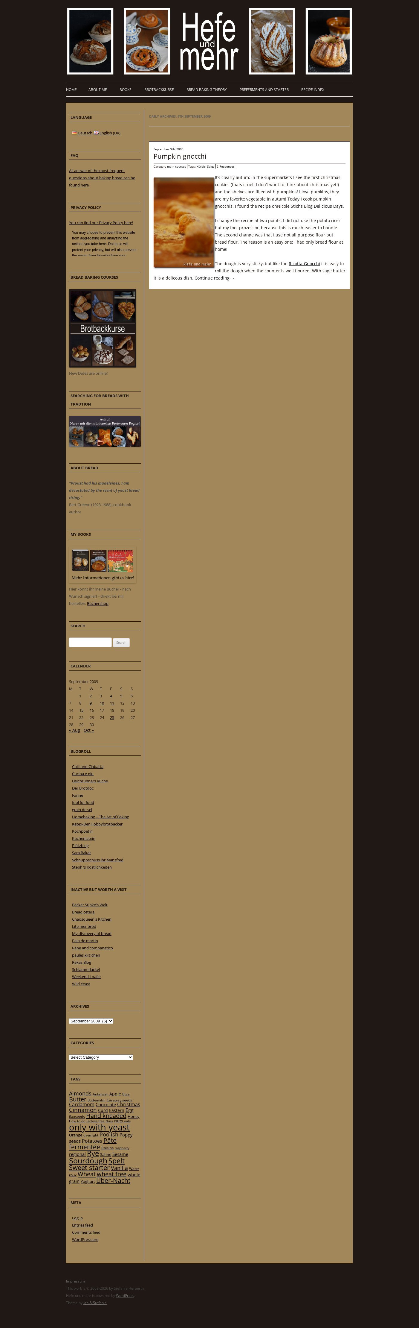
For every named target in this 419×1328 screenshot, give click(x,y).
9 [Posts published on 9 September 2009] (91, 703)
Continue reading (215, 278)
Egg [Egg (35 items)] (130, 1110)
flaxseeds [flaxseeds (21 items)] (77, 1116)
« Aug (74, 730)
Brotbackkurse (159, 89)
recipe (264, 206)
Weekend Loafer (86, 976)
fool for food (83, 802)
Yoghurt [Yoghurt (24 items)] (88, 1181)
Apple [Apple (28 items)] (115, 1094)
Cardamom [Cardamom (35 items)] (81, 1104)
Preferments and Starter (264, 89)
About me (97, 89)
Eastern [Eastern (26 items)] (116, 1110)
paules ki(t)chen (86, 955)
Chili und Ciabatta (87, 766)
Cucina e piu (83, 773)
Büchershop (97, 603)
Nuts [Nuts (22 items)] (118, 1121)
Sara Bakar (81, 852)
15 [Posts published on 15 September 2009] (81, 710)
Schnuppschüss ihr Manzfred (97, 860)
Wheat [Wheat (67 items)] (87, 1174)
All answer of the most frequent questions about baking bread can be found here (102, 178)
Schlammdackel (86, 969)
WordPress (125, 1295)
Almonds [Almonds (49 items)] (80, 1093)
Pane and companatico (92, 948)
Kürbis (201, 166)
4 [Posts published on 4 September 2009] (111, 696)
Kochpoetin (82, 831)
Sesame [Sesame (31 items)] (120, 1154)
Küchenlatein (83, 838)
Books (125, 89)
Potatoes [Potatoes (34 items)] (92, 1141)
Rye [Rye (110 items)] (93, 1153)
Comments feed (86, 1232)
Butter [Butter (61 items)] (77, 1099)
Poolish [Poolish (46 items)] (109, 1134)
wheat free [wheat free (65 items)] (111, 1174)
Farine (77, 795)
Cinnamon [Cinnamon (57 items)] (83, 1110)
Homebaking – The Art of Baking (100, 816)
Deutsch (82, 133)
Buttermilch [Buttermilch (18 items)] (96, 1100)
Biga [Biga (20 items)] (126, 1094)
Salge (211, 166)
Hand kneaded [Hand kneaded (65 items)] (106, 1116)
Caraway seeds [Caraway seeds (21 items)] (119, 1100)
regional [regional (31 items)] (77, 1154)
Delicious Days (328, 206)
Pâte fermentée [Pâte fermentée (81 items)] (93, 1143)
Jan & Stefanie (95, 1302)
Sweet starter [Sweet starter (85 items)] (89, 1167)
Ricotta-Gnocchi (304, 263)
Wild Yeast (81, 983)
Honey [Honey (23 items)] (134, 1116)
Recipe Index (312, 89)
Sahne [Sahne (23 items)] (105, 1154)
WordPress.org (85, 1239)
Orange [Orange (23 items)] (75, 1135)
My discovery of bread (91, 933)
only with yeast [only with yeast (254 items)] (99, 1127)
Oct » (89, 730)
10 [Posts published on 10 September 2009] (102, 703)
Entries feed (82, 1225)
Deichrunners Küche (90, 781)
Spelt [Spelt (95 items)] (116, 1160)
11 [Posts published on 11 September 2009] (112, 703)
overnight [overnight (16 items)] (90, 1135)
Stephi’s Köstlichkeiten (92, 867)
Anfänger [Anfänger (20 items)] (100, 1094)
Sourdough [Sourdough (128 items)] (88, 1160)
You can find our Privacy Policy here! (101, 222)
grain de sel (82, 809)
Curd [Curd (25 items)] (103, 1110)
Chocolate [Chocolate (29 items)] (106, 1104)
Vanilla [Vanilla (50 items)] (119, 1167)
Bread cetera (83, 912)
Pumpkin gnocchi (180, 155)
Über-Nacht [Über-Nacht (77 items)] (113, 1180)
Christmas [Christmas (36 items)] (128, 1104)
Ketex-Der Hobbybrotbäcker (97, 824)
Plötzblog (80, 845)
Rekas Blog (81, 962)
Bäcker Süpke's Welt (90, 904)
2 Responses (226, 166)
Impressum (75, 1281)
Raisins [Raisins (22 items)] (107, 1148)
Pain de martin (85, 940)
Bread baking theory (206, 89)
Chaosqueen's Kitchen (91, 919)
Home (71, 89)
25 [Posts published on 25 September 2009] (112, 717)
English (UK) (107, 133)
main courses (176, 166)
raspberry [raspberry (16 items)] (122, 1148)
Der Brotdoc (83, 788)
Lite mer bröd (84, 926)
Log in (77, 1218)
